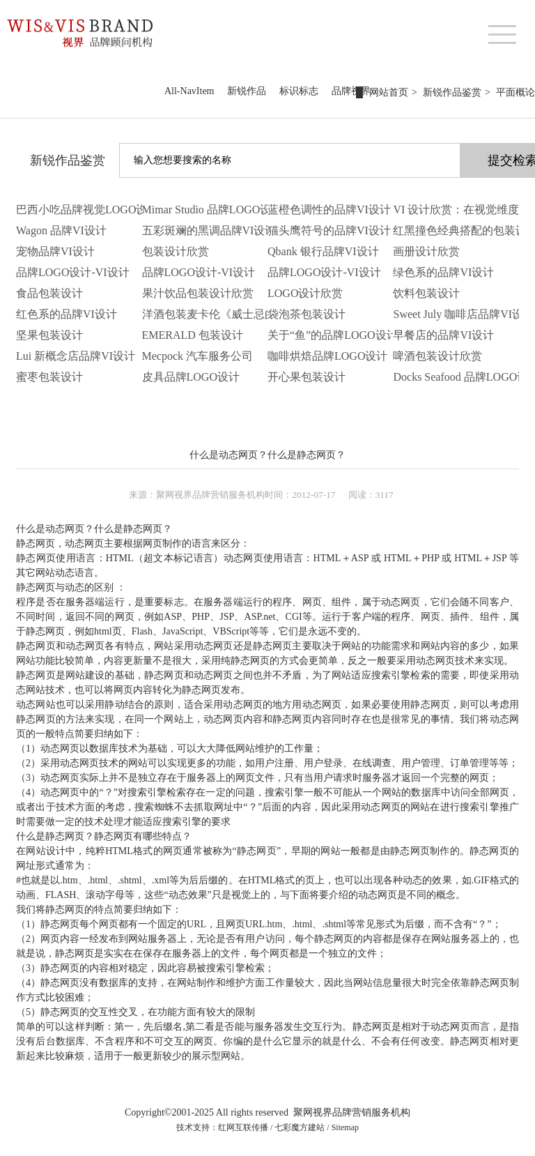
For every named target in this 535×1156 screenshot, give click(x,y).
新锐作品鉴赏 (67, 160)
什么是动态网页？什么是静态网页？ (267, 455)
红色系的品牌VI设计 (66, 314)
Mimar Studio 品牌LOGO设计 (212, 209)
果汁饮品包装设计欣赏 (198, 293)
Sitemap (345, 1127)
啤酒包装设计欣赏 (437, 356)
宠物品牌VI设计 (55, 251)
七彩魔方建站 (299, 1127)
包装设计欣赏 (175, 251)
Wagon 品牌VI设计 (61, 230)
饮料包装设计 (426, 293)
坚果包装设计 (49, 335)
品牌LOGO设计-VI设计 (73, 272)
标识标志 (298, 91)
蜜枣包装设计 (49, 377)
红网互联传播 (243, 1127)
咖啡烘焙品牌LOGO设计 (327, 356)
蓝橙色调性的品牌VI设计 (329, 209)
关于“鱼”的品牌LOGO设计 (333, 335)
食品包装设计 (49, 293)
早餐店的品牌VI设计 (443, 335)
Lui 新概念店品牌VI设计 (75, 356)
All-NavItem (189, 91)
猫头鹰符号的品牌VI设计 (329, 230)
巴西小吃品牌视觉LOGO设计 (87, 209)
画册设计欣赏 (426, 251)
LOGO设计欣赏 (305, 293)
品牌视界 (351, 91)
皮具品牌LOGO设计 (191, 377)
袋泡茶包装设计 (307, 314)
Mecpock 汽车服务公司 (198, 356)
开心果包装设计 (307, 377)
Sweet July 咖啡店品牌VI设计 (463, 314)
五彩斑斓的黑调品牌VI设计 (209, 230)
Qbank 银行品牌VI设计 (323, 251)
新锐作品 (246, 91)
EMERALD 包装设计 (192, 335)
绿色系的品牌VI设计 (443, 272)
